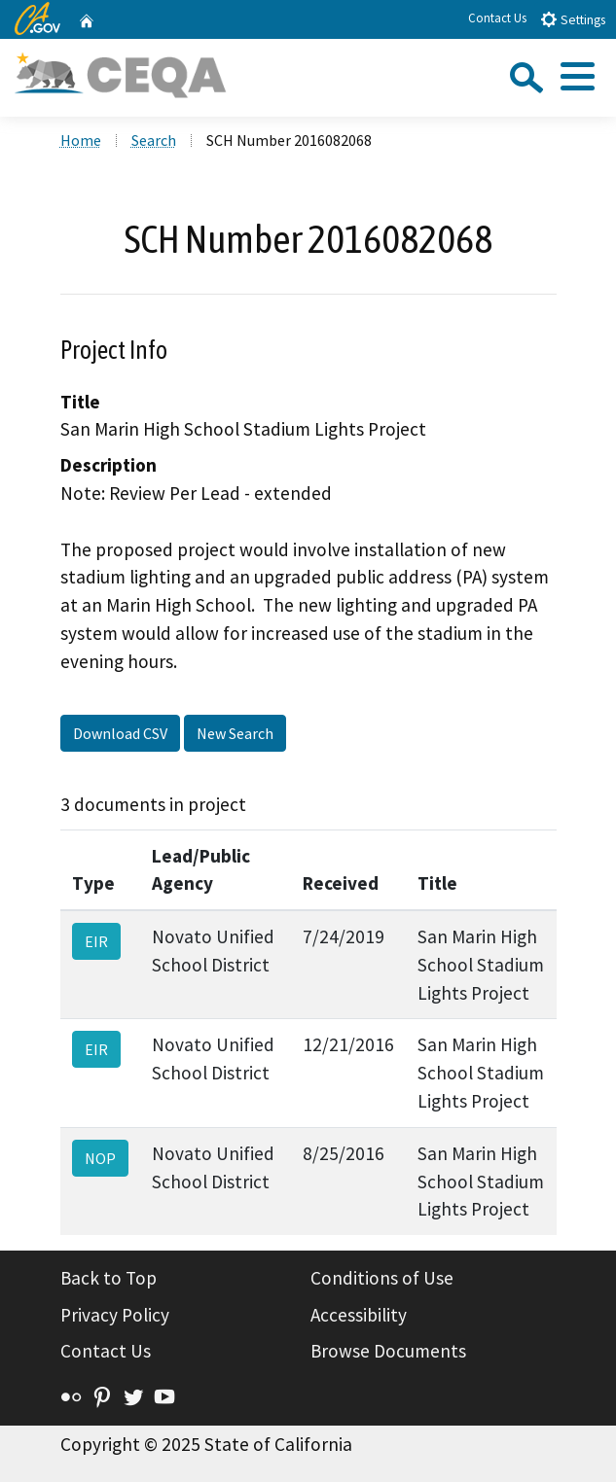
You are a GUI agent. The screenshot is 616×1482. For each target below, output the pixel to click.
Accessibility (358, 1314)
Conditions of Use (381, 1277)
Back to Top (108, 1277)
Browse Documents (388, 1350)
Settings (572, 19)
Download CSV (120, 733)
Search (153, 140)
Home (80, 140)
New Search (235, 733)
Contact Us (497, 18)
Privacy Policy (114, 1314)
